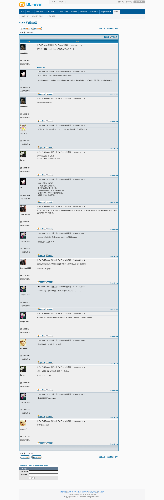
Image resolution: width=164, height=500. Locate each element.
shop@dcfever (106, 12)
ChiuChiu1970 (25, 214)
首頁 (22, 12)
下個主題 (114, 37)
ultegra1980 (24, 241)
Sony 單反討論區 (28, 22)
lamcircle (23, 133)
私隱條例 (77, 492)
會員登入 (139, 2)
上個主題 (106, 37)
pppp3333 (24, 53)
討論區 (116, 12)
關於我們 (63, 492)
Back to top (41, 67)
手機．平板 (50, 12)
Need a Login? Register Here (38, 465)
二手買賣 (60, 12)
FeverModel (94, 12)
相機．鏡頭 (39, 12)
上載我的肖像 (25, 64)
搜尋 (116, 28)
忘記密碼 (101, 492)
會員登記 (121, 2)
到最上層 (102, 28)
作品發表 (74, 12)
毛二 (21, 80)
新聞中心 (30, 12)
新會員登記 (93, 492)
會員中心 (129, 2)
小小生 (22, 160)
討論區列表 (23, 465)
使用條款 (70, 492)
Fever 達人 (83, 12)
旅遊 (66, 12)
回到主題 (110, 28)
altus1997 (24, 348)
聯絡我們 (85, 492)
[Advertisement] (142, 65)
